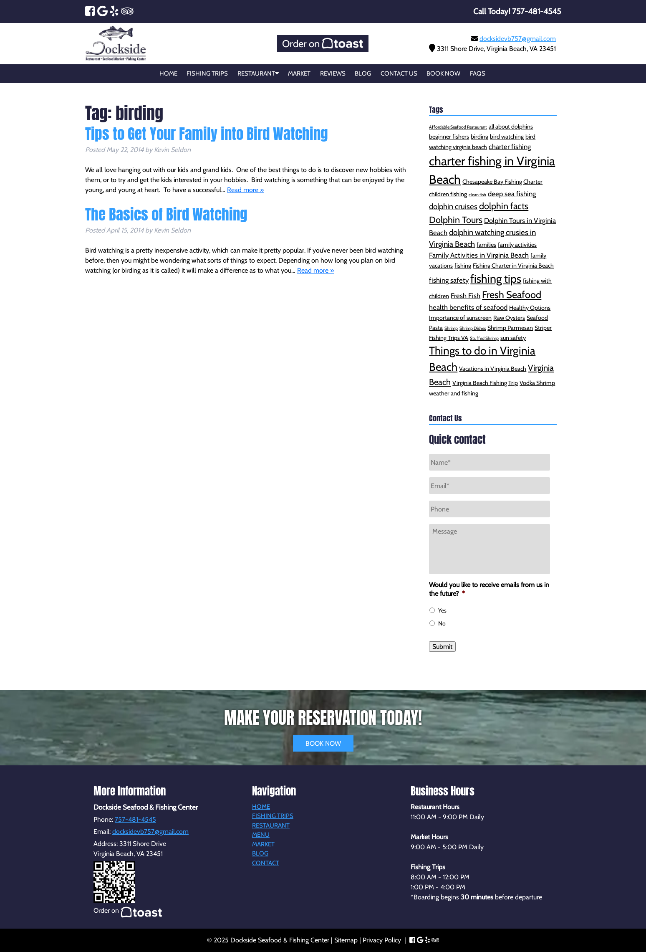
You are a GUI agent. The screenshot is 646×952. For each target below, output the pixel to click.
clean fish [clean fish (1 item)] (477, 194)
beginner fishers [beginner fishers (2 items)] (449, 136)
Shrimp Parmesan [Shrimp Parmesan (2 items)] (510, 328)
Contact (265, 863)
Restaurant (258, 73)
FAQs (477, 73)
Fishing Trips (207, 73)
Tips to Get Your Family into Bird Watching (206, 134)
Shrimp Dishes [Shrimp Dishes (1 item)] (472, 328)
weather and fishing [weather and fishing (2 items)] (453, 393)
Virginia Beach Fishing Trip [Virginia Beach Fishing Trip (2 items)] (485, 383)
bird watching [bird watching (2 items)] (507, 136)
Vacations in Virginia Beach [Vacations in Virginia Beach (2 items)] (492, 368)
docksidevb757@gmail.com (517, 39)
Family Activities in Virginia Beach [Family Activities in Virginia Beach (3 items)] (479, 255)
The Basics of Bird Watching (166, 214)
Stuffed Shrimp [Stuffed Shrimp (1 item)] (484, 338)
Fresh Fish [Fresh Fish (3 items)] (465, 295)
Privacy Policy (382, 940)
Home (168, 73)
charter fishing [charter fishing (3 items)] (510, 146)
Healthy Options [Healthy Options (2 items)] (529, 307)
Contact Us (399, 73)
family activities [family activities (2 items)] (517, 244)
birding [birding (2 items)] (479, 136)
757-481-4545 (135, 819)
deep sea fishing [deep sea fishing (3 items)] (512, 194)
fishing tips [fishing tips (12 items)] (495, 279)
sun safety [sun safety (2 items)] (513, 338)
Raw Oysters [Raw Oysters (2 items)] (509, 318)
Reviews (333, 73)
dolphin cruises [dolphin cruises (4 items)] (453, 206)
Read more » (245, 190)
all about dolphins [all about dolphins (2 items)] (511, 126)
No (442, 623)
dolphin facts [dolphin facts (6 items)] (503, 205)
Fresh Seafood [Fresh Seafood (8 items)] (511, 295)
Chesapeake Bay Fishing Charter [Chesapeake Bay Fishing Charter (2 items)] (502, 181)
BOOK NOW (323, 743)
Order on (322, 44)
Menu (261, 834)
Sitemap (346, 940)
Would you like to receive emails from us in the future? (489, 589)
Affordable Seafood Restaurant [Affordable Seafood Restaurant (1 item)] (458, 127)
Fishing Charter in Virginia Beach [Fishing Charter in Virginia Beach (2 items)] (513, 265)
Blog (363, 73)
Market (299, 73)
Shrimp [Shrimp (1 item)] (451, 328)
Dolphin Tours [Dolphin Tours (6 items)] (455, 219)
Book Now (443, 73)
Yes (442, 610)
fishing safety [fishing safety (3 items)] (449, 280)
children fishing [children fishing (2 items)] (448, 194)
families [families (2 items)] (486, 244)
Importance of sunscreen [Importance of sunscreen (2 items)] (460, 318)
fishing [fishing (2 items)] (462, 265)
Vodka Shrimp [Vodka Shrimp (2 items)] (537, 383)
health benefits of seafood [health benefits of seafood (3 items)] (468, 307)
